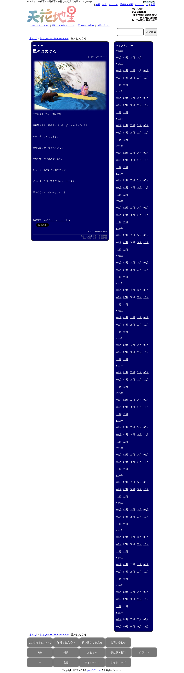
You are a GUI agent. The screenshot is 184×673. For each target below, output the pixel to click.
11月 (118, 85)
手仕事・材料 (126, 4)
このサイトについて (39, 25)
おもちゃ (113, 4)
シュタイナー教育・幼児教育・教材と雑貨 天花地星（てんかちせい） (61, 1)
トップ (33, 38)
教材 (98, 4)
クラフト (139, 4)
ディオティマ (92, 662)
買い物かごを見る (86, 25)
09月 (139, 105)
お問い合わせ (103, 25)
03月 (132, 57)
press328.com (94, 670)
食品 (153, 4)
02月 (125, 57)
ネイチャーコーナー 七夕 (57, 220)
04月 (139, 57)
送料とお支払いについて (63, 25)
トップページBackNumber (54, 38)
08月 (132, 77)
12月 (125, 85)
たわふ (90, 236)
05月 (146, 70)
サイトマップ (118, 662)
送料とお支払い (66, 642)
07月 (125, 77)
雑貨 (104, 4)
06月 (119, 77)
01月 (119, 57)
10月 (146, 77)
